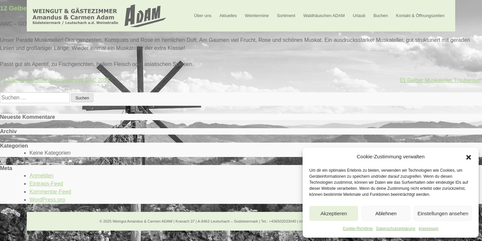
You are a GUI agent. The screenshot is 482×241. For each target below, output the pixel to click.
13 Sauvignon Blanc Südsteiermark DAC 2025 (55, 80)
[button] (468, 156)
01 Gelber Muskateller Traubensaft (441, 80)
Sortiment (286, 15)
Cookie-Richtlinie (358, 228)
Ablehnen (385, 213)
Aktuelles (228, 15)
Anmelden (41, 175)
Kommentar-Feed (50, 191)
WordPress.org (47, 200)
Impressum (428, 228)
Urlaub (359, 15)
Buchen (381, 15)
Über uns (203, 15)
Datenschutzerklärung (395, 228)
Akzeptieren (333, 213)
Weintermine (257, 15)
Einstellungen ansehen (442, 213)
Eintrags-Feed (46, 183)
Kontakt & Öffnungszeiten (420, 15)
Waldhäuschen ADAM (324, 15)
